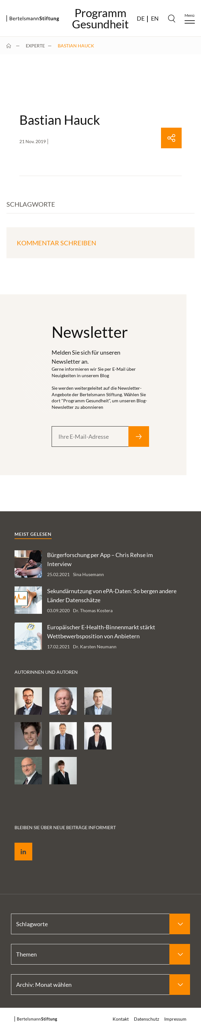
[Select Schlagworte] (100, 924)
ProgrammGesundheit (100, 18)
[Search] (171, 18)
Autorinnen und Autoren (46, 672)
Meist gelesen (33, 534)
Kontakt (121, 1019)
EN (155, 18)
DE (141, 18)
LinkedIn (18, 844)
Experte (35, 45)
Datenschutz (146, 1019)
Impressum (175, 1019)
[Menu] (190, 18)
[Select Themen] (100, 954)
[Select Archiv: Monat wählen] (100, 984)
